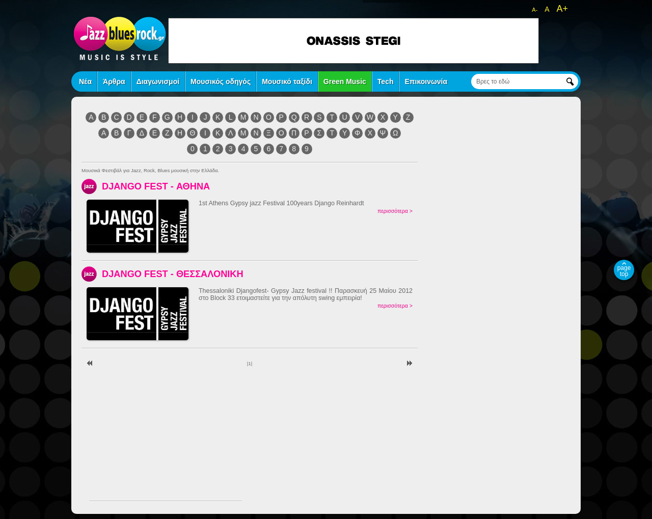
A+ (562, 9)
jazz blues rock (119, 38)
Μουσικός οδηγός (221, 81)
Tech (385, 81)
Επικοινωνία (425, 81)
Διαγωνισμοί (158, 81)
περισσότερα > (395, 211)
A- (534, 10)
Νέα (85, 81)
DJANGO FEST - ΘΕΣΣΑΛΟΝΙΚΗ (172, 273)
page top (624, 271)
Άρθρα (114, 81)
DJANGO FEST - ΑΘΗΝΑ (156, 186)
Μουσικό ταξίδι (287, 81)
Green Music (344, 81)
